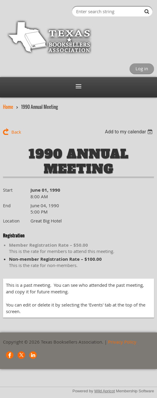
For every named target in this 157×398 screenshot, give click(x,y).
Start (8, 190)
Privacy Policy (122, 342)
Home (8, 106)
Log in (142, 68)
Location (11, 221)
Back (16, 132)
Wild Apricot (104, 391)
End (7, 205)
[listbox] (129, 131)
